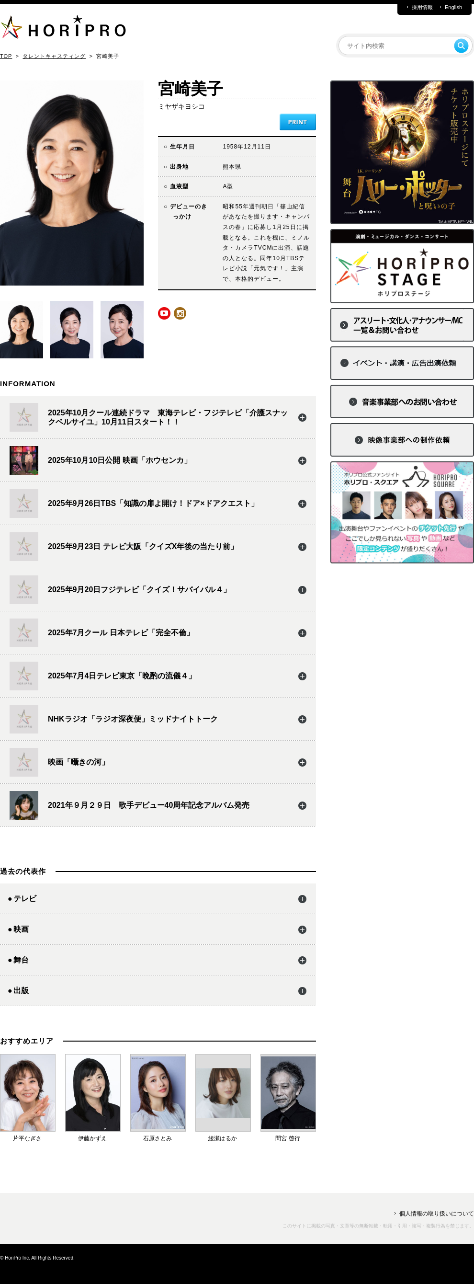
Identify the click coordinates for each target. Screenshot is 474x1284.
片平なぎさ (27, 1138)
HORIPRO (63, 28)
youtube (164, 313)
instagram (180, 313)
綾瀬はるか (222, 1138)
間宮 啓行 (287, 1138)
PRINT (298, 122)
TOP (6, 56)
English (453, 7)
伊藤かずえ (92, 1138)
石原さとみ (157, 1138)
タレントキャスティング (54, 56)
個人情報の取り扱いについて (436, 1213)
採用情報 (422, 7)
